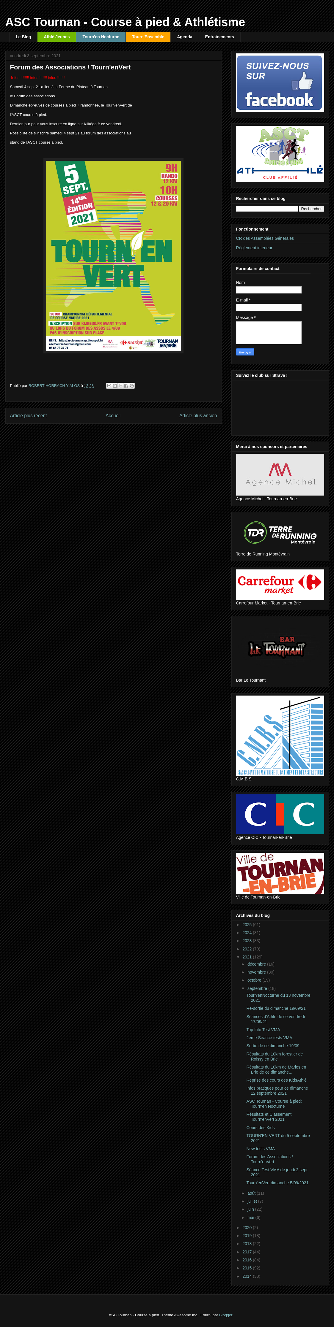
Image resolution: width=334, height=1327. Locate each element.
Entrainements (219, 36)
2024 (247, 932)
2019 (247, 1235)
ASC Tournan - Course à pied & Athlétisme (125, 21)
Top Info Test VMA (263, 1029)
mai (251, 1217)
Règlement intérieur (254, 247)
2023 (247, 940)
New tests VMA (260, 1148)
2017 (247, 1252)
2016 (247, 1260)
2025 (247, 924)
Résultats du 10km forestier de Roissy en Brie (274, 1056)
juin (251, 1209)
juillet (252, 1201)
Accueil (113, 415)
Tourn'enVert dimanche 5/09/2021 (277, 1182)
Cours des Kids (260, 1127)
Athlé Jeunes (57, 36)
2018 (247, 1243)
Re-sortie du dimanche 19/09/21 (275, 1008)
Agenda (184, 36)
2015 (247, 1268)
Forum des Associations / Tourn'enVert (269, 1159)
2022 (247, 949)
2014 (247, 1276)
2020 (247, 1227)
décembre (257, 964)
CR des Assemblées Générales (265, 238)
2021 (247, 957)
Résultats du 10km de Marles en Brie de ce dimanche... (276, 1069)
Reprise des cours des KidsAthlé (276, 1080)
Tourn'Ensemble (148, 36)
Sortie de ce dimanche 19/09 (272, 1045)
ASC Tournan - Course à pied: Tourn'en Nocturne (274, 1104)
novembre (257, 972)
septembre (257, 988)
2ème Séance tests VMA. (269, 1037)
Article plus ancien (198, 415)
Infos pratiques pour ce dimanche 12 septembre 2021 (277, 1091)
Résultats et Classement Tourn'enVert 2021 (268, 1117)
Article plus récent (28, 415)
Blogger (225, 1315)
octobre (255, 980)
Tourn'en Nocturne (100, 36)
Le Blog (23, 36)
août (252, 1193)
